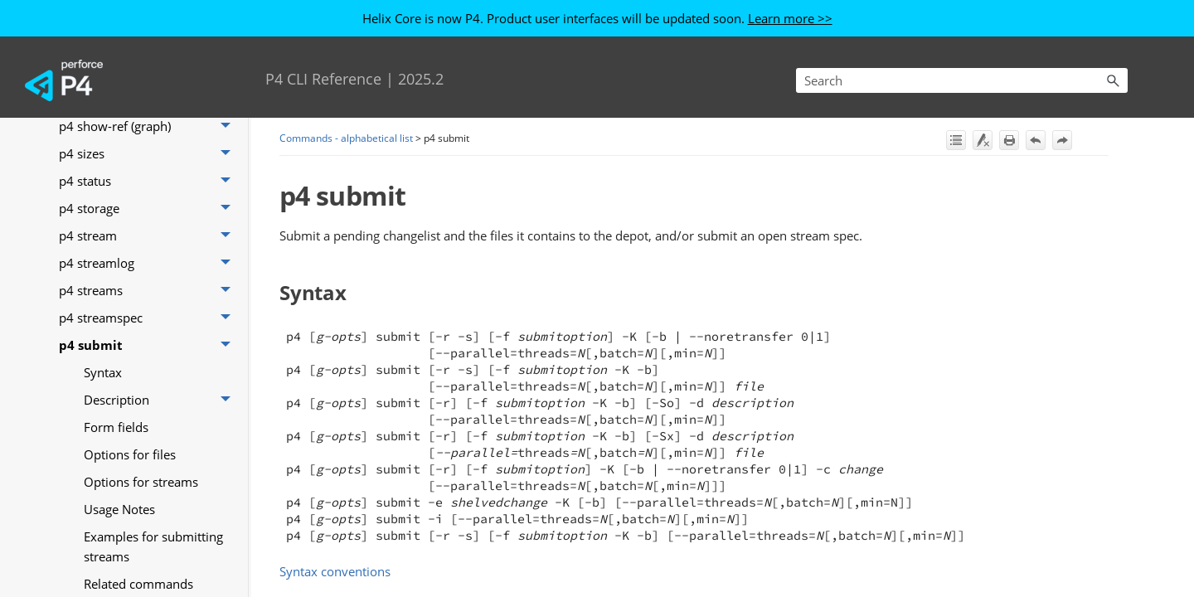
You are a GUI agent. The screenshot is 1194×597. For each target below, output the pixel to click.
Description (162, 399)
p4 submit (149, 344)
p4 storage (149, 207)
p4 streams (149, 289)
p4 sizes (149, 153)
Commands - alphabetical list (346, 138)
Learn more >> (790, 18)
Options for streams (141, 481)
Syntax (103, 372)
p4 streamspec (149, 317)
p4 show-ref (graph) (149, 125)
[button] (1113, 80)
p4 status (149, 180)
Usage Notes (119, 509)
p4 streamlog (149, 262)
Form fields (116, 427)
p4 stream (149, 235)
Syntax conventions (335, 571)
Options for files (130, 454)
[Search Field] (962, 80)
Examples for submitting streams (153, 546)
